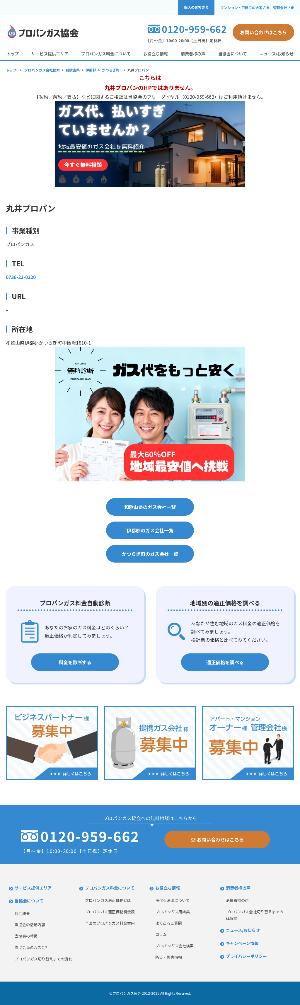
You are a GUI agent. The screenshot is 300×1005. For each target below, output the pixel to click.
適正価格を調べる (225, 662)
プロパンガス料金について (106, 54)
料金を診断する (75, 662)
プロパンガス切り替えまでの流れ (43, 959)
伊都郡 (91, 69)
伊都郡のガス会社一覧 (150, 530)
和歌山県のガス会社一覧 (150, 506)
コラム (161, 934)
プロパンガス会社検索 (42, 69)
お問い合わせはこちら (263, 32)
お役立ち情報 (155, 54)
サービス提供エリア (49, 54)
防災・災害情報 (168, 957)
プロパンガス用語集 (172, 911)
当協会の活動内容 (30, 924)
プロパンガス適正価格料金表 (110, 911)
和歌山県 (73, 69)
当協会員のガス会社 (32, 947)
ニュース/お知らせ (277, 54)
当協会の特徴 (26, 936)
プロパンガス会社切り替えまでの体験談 (254, 915)
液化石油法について (172, 900)
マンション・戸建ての (257, 7)
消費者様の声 (193, 54)
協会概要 (22, 913)
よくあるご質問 (168, 923)
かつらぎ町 (111, 69)
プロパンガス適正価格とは (108, 900)
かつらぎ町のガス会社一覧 (150, 553)
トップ (12, 54)
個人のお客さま (196, 7)
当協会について (232, 54)
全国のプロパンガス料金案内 (110, 923)
